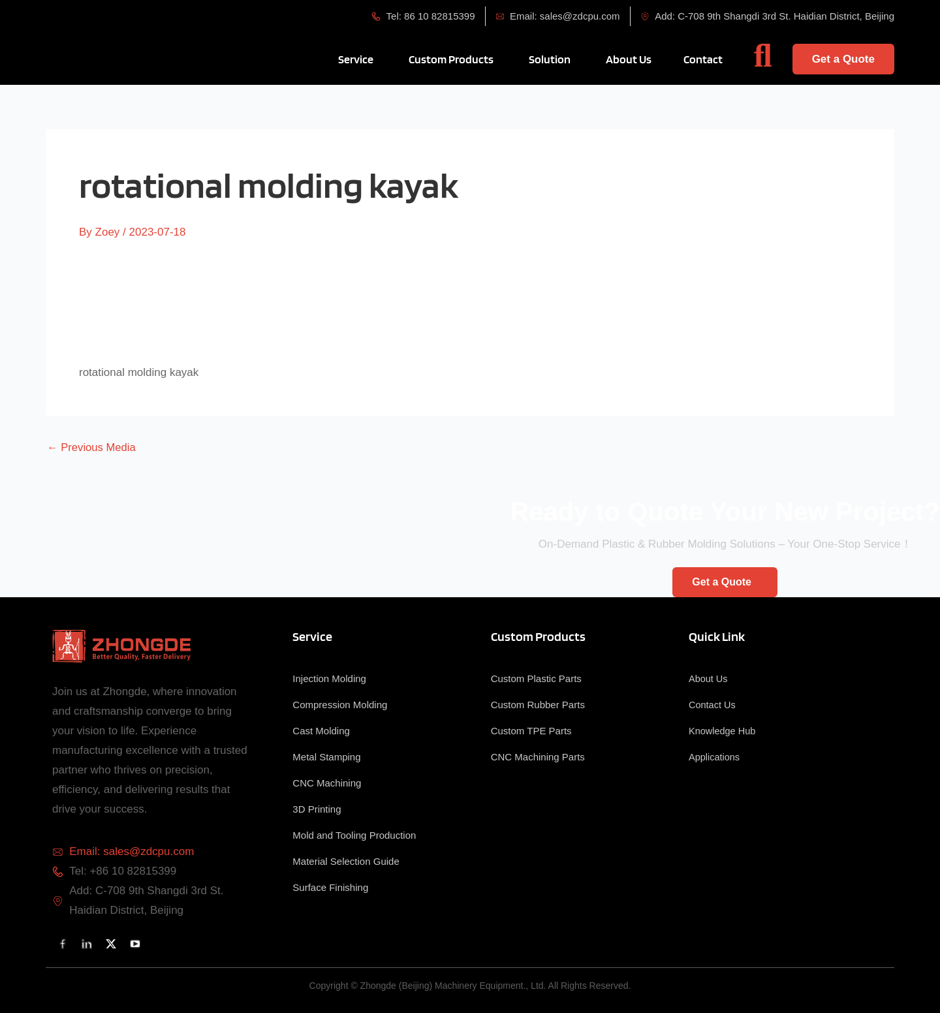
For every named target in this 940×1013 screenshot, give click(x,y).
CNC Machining (326, 782)
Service (312, 636)
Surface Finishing (330, 887)
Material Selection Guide (345, 861)
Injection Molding (329, 678)
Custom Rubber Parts (538, 704)
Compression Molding (339, 704)
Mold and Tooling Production (354, 835)
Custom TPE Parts (531, 730)
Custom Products (538, 636)
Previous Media (92, 447)
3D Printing (316, 809)
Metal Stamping (326, 756)
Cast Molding (321, 730)
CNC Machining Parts (538, 756)
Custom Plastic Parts (536, 678)
